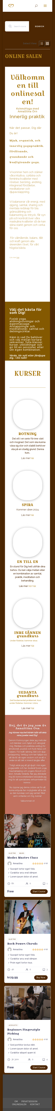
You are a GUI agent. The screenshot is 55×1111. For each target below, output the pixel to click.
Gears (21, 853)
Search (39, 26)
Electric (12, 853)
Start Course (39, 891)
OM (16, 1101)
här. (32, 458)
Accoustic (13, 1025)
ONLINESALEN (19, 1104)
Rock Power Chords (22, 943)
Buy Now (41, 977)
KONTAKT (35, 1104)
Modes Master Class (22, 857)
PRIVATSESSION (29, 1101)
